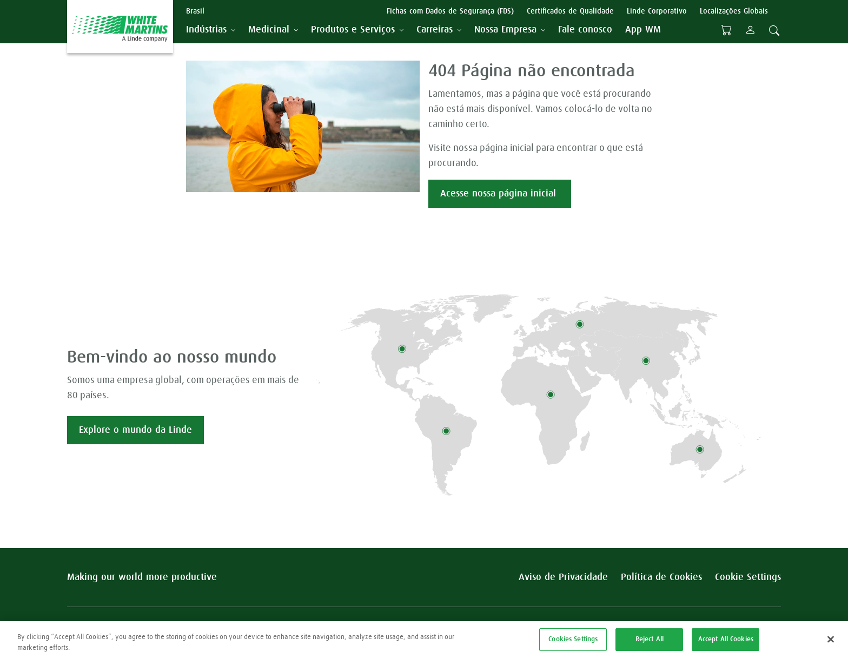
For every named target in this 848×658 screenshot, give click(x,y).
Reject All (649, 644)
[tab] (210, 30)
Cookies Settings (573, 644)
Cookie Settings (748, 577)
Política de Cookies (661, 577)
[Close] (831, 644)
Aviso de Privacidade (563, 577)
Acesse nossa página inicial (499, 194)
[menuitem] (585, 30)
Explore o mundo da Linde (135, 430)
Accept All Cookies (725, 644)
